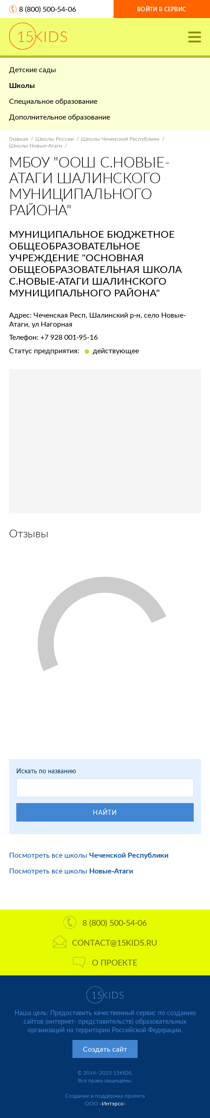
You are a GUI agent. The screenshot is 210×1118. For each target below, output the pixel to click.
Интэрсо (113, 1103)
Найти (105, 812)
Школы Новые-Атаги (35, 145)
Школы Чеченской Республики (120, 138)
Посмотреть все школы (88, 854)
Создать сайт (105, 1048)
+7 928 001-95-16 (69, 337)
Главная (18, 138)
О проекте (105, 962)
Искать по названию (46, 771)
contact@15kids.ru (105, 942)
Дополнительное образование (59, 116)
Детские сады (32, 69)
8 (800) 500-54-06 (47, 9)
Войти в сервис (161, 9)
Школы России (54, 138)
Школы (22, 85)
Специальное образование (53, 101)
